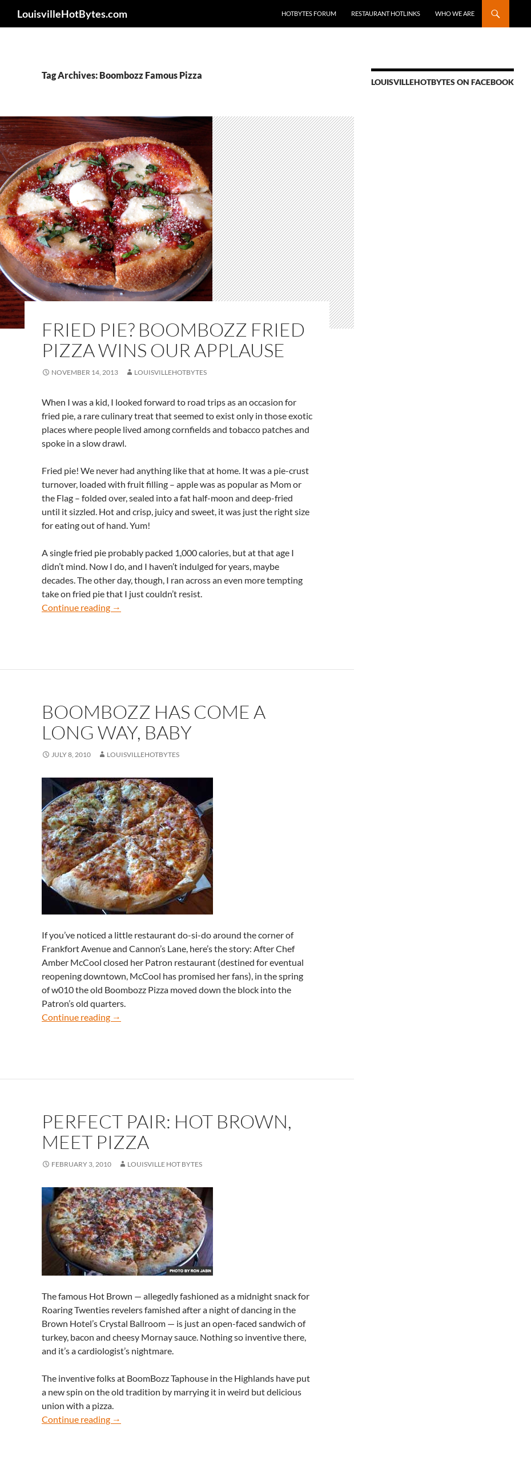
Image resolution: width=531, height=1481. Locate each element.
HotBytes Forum (308, 13)
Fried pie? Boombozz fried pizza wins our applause (173, 340)
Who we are (454, 13)
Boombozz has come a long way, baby (154, 722)
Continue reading (81, 607)
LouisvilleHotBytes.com (72, 13)
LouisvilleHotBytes (170, 372)
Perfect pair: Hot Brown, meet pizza (167, 1132)
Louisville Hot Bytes (164, 1164)
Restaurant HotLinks (385, 13)
